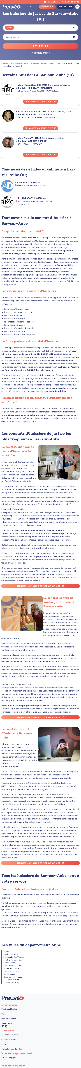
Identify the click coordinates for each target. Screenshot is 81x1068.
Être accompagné (8, 1057)
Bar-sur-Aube (9, 974)
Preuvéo (5, 63)
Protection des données (11, 1049)
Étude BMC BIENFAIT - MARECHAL (34, 88)
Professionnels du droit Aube (53, 63)
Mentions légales (9, 1009)
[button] (40, 27)
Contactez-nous (8, 1039)
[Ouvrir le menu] (77, 6)
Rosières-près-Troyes (12, 977)
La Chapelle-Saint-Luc (12, 960)
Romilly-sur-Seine (10, 954)
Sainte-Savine (9, 963)
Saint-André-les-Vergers (13, 957)
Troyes (6, 951)
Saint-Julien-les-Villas (12, 965)
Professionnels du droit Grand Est (25, 63)
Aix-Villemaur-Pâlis (11, 980)
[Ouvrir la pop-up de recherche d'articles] (30, 6)
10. (25, 927)
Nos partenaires (8, 1018)
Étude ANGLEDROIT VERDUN (31, 141)
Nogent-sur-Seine (11, 968)
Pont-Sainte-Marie (11, 971)
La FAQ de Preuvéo (9, 1035)
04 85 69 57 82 (72, 2)
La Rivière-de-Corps (12, 982)
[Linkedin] (2, 1026)
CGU (3, 1044)
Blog (3, 1014)
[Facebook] (6, 1026)
